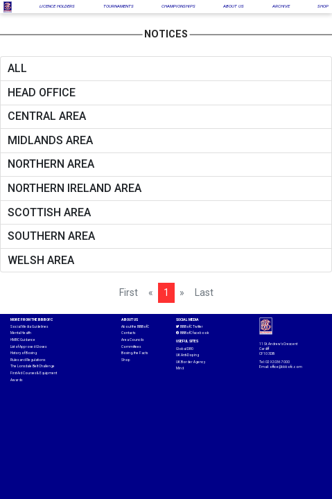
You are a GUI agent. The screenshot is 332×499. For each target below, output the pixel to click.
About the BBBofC (135, 327)
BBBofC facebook (192, 333)
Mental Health (20, 333)
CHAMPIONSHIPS (178, 6)
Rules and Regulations (27, 360)
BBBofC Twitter (189, 327)
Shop (125, 360)
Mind (180, 368)
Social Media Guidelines (29, 327)
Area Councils (132, 340)
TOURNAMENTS (118, 6)
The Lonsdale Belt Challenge (32, 366)
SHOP (323, 6)
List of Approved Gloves (28, 347)
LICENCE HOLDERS (57, 6)
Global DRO (184, 349)
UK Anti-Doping (187, 355)
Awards (16, 380)
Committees (131, 347)
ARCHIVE (281, 6)
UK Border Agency (190, 362)
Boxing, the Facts (134, 353)
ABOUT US (233, 6)
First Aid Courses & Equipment (33, 373)
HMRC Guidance (22, 340)
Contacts (128, 333)
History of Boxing (23, 353)
